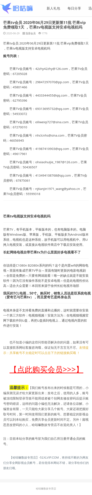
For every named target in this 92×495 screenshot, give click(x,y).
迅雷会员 (31, 33)
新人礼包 (53, 8)
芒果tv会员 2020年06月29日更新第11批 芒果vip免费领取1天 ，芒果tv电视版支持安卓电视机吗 (44, 25)
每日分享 (74, 8)
